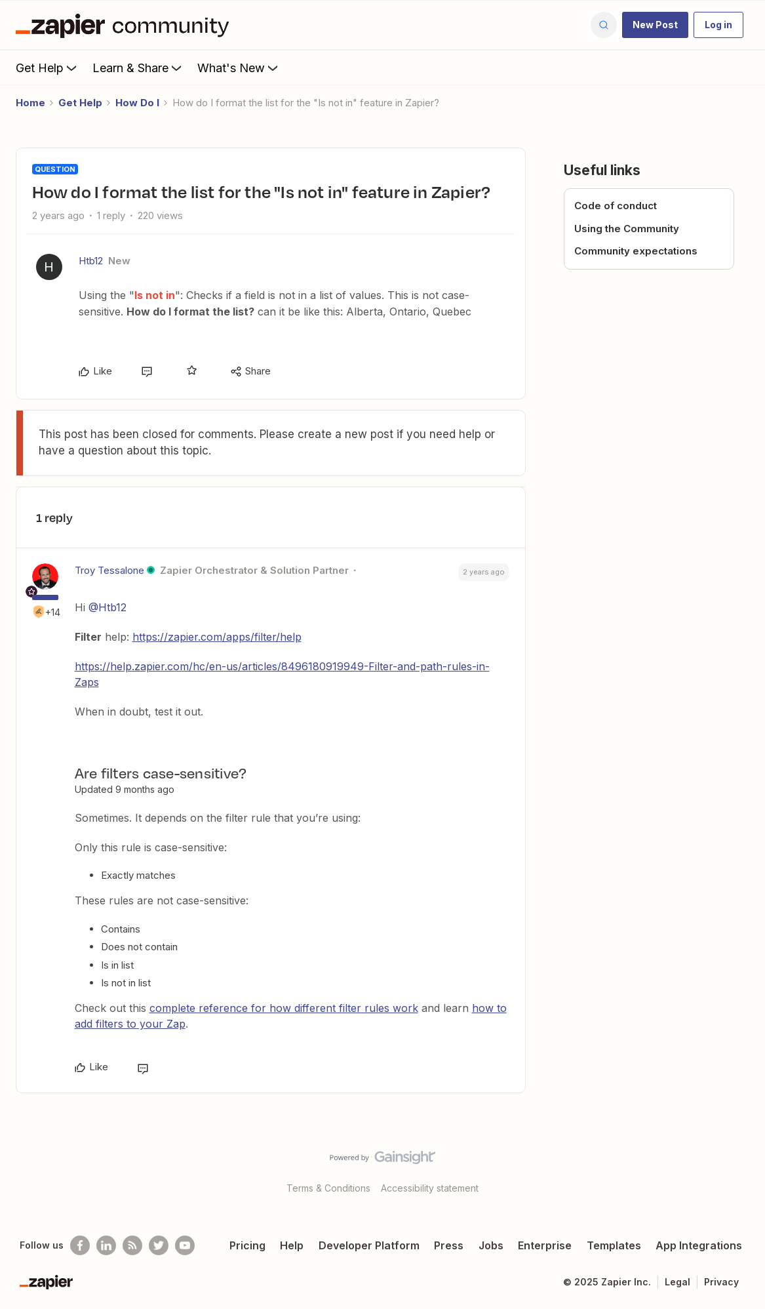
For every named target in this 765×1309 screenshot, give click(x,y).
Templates (614, 1245)
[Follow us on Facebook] (80, 1245)
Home (30, 102)
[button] (655, 25)
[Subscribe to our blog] (132, 1245)
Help (292, 1245)
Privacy (721, 1281)
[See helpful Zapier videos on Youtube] (185, 1245)
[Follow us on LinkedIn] (106, 1245)
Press (448, 1245)
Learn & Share (138, 67)
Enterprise (545, 1245)
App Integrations (699, 1245)
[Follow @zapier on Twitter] (158, 1245)
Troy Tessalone (109, 570)
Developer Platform (369, 1245)
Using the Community (626, 228)
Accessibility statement (430, 1188)
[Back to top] (739, 1169)
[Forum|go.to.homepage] (126, 25)
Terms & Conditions (328, 1188)
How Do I (137, 102)
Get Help (47, 67)
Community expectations (635, 251)
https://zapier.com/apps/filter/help (217, 636)
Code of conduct (615, 205)
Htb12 (91, 260)
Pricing (247, 1245)
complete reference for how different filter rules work (283, 1008)
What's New (239, 67)
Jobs (491, 1245)
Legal (677, 1281)
